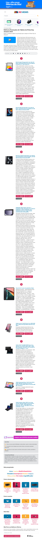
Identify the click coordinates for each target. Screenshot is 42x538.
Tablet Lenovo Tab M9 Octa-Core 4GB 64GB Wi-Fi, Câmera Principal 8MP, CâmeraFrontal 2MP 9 (25, 324)
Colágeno (30, 474)
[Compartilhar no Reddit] (25, 53)
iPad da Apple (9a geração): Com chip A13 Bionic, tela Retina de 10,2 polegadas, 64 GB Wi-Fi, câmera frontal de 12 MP (25, 108)
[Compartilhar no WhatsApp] (11, 53)
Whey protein (11, 476)
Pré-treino (19, 476)
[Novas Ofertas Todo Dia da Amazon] (21, 4)
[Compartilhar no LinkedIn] (18, 53)
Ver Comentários (18, 98)
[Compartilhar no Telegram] (20, 53)
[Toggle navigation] (5, 12)
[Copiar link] (29, 53)
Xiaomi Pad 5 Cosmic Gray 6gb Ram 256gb (25, 288)
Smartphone (18, 474)
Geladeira (10, 473)
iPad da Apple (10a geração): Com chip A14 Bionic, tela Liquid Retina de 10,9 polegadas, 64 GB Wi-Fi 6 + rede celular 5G (25, 63)
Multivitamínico (25, 471)
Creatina (16, 471)
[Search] (19, 16)
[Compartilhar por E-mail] (27, 53)
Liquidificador (28, 476)
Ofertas (20, 96)
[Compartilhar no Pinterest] (23, 53)
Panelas (25, 474)
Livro (11, 471)
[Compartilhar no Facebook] (13, 53)
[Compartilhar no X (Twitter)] (16, 53)
